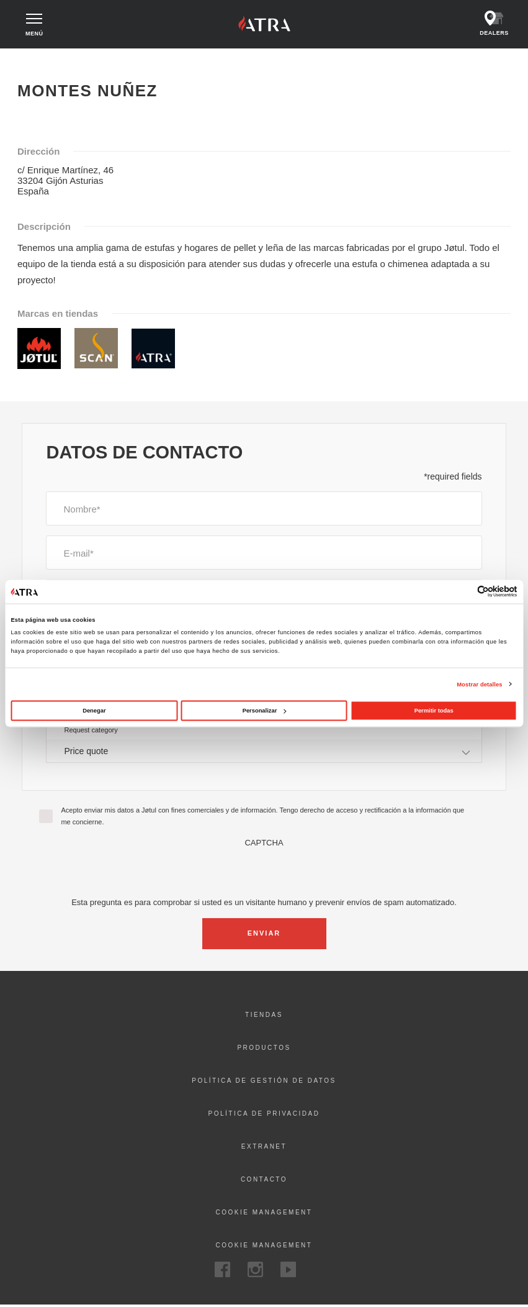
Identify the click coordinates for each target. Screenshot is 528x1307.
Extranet (264, 1148)
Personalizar (265, 711)
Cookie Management (264, 1247)
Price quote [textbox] (86, 752)
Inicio (30, 61)
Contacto (264, 1181)
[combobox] (264, 751)
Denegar (94, 711)
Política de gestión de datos (264, 1082)
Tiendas (264, 1016)
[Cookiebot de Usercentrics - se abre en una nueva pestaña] (463, 592)
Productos (263, 1049)
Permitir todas (434, 711)
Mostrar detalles (479, 684)
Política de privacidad (264, 1115)
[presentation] (264, 873)
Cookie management (264, 1214)
